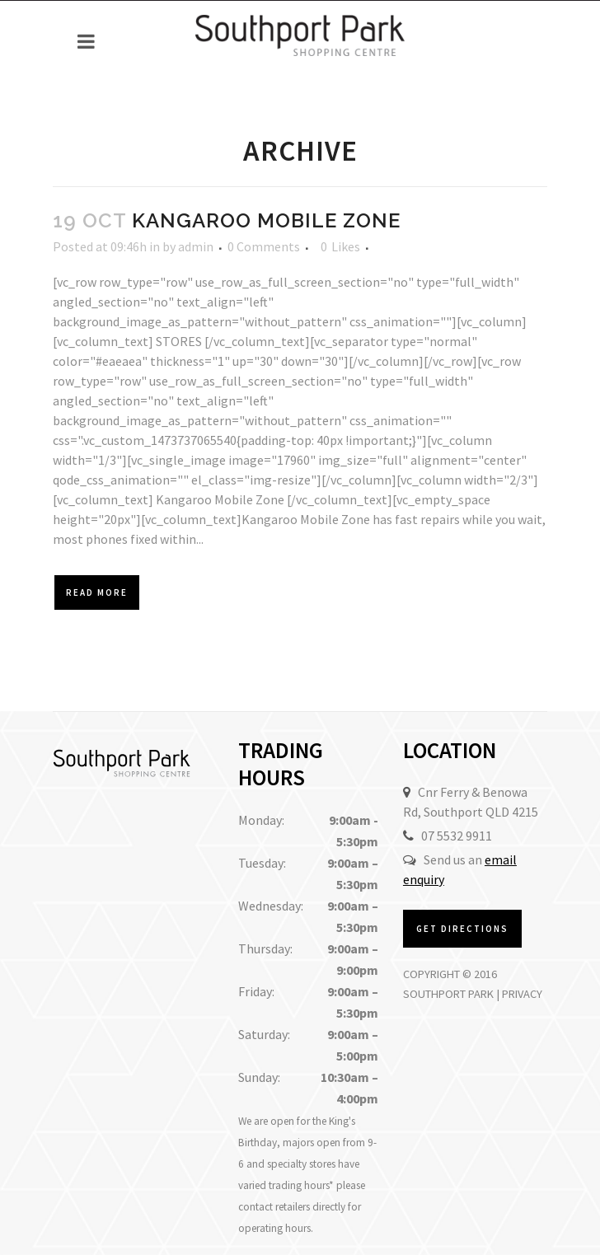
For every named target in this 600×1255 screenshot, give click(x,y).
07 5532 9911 (456, 835)
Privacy (522, 993)
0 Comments (263, 246)
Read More (97, 592)
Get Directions (462, 928)
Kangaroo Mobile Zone (266, 220)
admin (195, 246)
